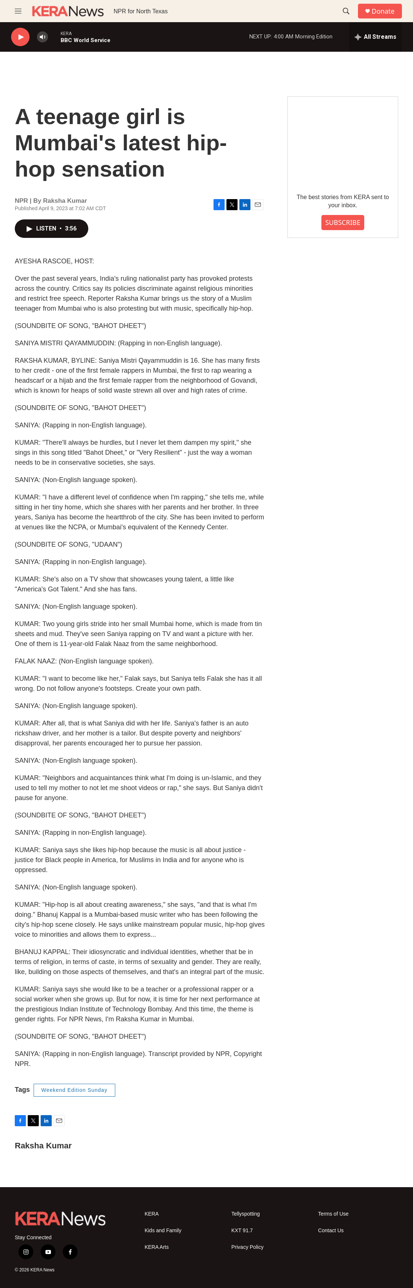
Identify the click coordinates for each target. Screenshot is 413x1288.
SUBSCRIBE (342, 222)
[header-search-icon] (346, 11)
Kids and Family (162, 1230)
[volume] (42, 37)
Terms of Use (333, 1214)
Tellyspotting (245, 1214)
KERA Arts (156, 1247)
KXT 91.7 (242, 1230)
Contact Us (331, 1230)
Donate (383, 11)
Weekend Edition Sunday (74, 1090)
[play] (20, 37)
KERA (151, 1214)
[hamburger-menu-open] (18, 11)
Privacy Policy (247, 1247)
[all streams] (375, 37)
